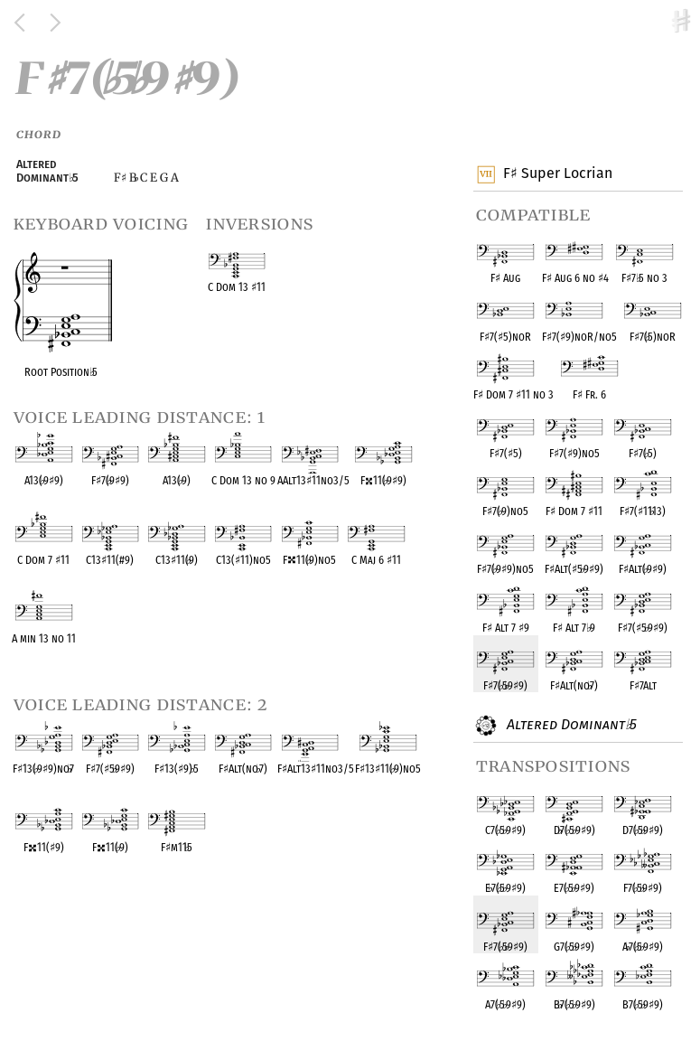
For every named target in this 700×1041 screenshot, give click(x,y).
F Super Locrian (557, 174)
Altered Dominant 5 (570, 725)
